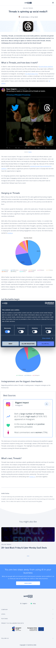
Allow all (45, 343)
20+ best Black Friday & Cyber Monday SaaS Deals (24, 547)
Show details (46, 338)
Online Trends (28, 8)
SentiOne (30, 645)
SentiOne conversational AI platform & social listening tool (28, 3)
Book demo (28, 583)
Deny (10, 343)
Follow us (32, 476)
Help (34, 603)
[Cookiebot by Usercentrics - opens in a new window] (46, 303)
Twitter (30, 152)
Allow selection (28, 343)
